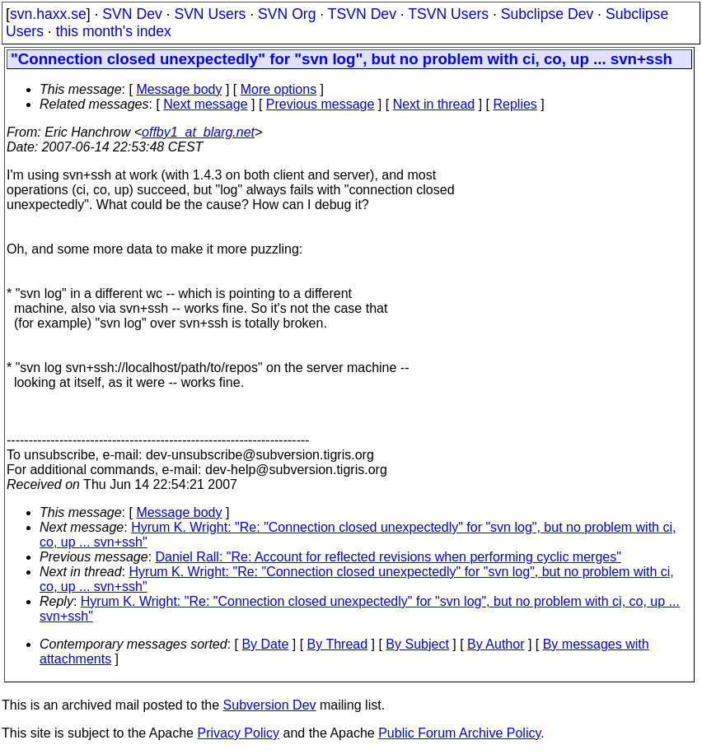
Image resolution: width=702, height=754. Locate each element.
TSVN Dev (362, 14)
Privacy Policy (238, 733)
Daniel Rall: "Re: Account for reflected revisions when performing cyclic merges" (388, 557)
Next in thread (434, 104)
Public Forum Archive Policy (459, 733)
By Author (495, 644)
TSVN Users (448, 14)
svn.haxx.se (48, 14)
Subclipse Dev (547, 14)
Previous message (320, 104)
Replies (515, 104)
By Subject (417, 644)
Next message (205, 104)
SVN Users (210, 14)
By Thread (337, 644)
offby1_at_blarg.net (198, 132)
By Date (264, 644)
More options (279, 89)
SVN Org (287, 14)
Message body (179, 89)
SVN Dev (131, 14)
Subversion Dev (269, 705)
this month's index (113, 31)
